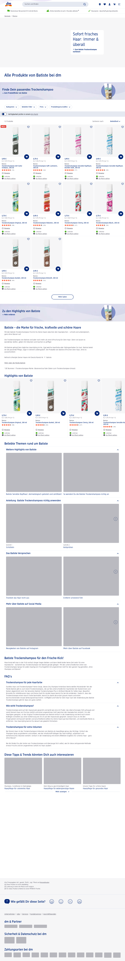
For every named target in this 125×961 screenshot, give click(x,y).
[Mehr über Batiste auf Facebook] (91, 628)
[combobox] (55, 4)
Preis (42, 107)
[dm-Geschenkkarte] (80, 955)
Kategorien (10, 107)
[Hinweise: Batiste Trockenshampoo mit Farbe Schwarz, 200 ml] (6, 173)
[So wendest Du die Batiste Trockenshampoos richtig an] (91, 474)
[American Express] (71, 955)
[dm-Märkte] (99, 4)
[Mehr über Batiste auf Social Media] (62, 604)
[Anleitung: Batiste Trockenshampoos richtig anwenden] (62, 501)
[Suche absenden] (84, 4)
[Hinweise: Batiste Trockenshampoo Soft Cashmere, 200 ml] (37, 173)
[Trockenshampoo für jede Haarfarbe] (62, 683)
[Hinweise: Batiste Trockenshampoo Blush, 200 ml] (100, 228)
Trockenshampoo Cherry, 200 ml (77, 223)
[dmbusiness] (25, 926)
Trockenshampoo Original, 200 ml (14, 223)
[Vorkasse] (44, 955)
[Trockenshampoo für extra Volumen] (62, 727)
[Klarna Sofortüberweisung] (26, 955)
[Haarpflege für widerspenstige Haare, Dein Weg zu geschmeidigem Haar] (62, 774)
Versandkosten (44, 882)
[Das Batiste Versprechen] (62, 553)
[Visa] (53, 955)
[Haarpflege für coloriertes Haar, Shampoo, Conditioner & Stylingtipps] (23, 774)
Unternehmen (9, 914)
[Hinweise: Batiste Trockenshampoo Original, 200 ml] (6, 228)
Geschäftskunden (49, 914)
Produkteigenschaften (59, 107)
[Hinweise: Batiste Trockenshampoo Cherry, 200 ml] (69, 228)
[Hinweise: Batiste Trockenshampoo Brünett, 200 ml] (37, 283)
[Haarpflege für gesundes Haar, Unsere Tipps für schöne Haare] (102, 774)
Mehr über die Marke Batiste (14, 363)
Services (25, 914)
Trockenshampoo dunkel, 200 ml (14, 278)
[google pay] (98, 955)
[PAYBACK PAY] (117, 955)
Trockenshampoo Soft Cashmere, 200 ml (45, 167)
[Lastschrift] (17, 955)
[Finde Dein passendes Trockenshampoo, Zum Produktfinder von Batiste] (62, 91)
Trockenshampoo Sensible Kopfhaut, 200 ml (109, 167)
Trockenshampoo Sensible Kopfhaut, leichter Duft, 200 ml (78, 167)
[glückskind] (10, 926)
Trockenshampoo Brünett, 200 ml (45, 278)
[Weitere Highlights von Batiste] (62, 450)
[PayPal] (108, 955)
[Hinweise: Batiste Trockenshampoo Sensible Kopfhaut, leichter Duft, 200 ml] (69, 173)
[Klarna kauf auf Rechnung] (8, 955)
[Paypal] (35, 955)
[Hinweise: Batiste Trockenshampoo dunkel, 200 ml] (6, 283)
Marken (14, 16)
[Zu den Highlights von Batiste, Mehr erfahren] (62, 312)
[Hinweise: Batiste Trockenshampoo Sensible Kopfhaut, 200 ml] (100, 173)
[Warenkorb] (114, 4)
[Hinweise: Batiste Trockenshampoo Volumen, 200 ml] (37, 228)
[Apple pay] (89, 955)
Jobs (18, 914)
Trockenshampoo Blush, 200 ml (107, 223)
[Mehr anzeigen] (62, 792)
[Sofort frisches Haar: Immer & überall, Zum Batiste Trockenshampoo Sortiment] (62, 42)
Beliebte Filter (27, 107)
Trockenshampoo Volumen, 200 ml (46, 223)
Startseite (7, 16)
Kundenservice (35, 914)
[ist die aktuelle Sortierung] (112, 121)
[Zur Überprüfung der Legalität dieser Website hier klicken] (21, 940)
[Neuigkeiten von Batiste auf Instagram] (34, 628)
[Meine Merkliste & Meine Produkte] (104, 4)
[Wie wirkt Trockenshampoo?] (62, 706)
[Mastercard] (62, 955)
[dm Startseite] (8, 4)
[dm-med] (40, 926)
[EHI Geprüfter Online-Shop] (9, 940)
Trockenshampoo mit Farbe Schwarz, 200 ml (12, 167)
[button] (119, 4)
